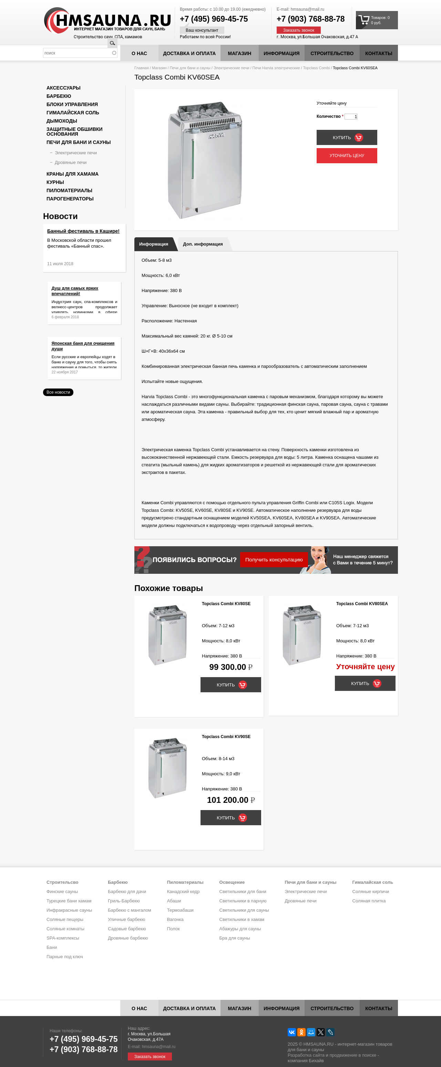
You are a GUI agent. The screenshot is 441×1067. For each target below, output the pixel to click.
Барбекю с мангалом (129, 910)
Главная (141, 68)
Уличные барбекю (126, 919)
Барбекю (59, 96)
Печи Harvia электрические (276, 68)
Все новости (58, 392)
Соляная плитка (369, 900)
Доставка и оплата (189, 53)
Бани (52, 947)
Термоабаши (180, 910)
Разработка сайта (306, 1055)
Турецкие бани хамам (69, 900)
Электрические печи (231, 68)
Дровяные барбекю (128, 938)
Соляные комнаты (65, 928)
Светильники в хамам (242, 919)
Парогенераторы (70, 198)
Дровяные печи (70, 162)
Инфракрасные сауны (69, 910)
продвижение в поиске (352, 1055)
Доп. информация (203, 244)
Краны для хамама (73, 174)
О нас (139, 53)
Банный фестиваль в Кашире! (83, 231)
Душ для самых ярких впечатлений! (78, 294)
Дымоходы (62, 120)
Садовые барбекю (127, 928)
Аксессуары (64, 87)
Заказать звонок (298, 30)
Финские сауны (62, 891)
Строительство (332, 53)
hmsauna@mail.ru (308, 9)
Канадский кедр (183, 891)
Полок (173, 928)
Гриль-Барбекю (124, 900)
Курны (55, 182)
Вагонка (175, 919)
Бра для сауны (234, 938)
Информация (153, 244)
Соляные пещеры (65, 919)
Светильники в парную (243, 900)
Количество (330, 116)
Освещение (232, 882)
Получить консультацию (274, 559)
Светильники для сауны (244, 910)
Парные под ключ (65, 956)
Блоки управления (72, 104)
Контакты (378, 53)
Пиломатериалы (69, 190)
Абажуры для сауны (240, 928)
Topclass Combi (316, 68)
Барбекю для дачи (127, 891)
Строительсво (62, 882)
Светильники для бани (242, 891)
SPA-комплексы (63, 938)
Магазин (240, 53)
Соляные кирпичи (370, 891)
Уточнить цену (347, 155)
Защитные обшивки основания (75, 131)
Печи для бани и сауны (190, 68)
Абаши (174, 900)
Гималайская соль (73, 112)
